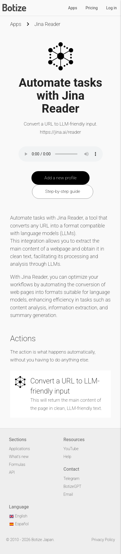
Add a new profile (60, 177)
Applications (19, 448)
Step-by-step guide (62, 191)
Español (19, 524)
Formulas (17, 464)
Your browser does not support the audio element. (61, 154)
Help (67, 456)
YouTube (71, 448)
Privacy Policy (103, 539)
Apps (72, 8)
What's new (19, 456)
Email (68, 494)
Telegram (71, 478)
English (18, 516)
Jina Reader (47, 24)
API (12, 472)
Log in (111, 8)
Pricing (92, 8)
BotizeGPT (72, 486)
